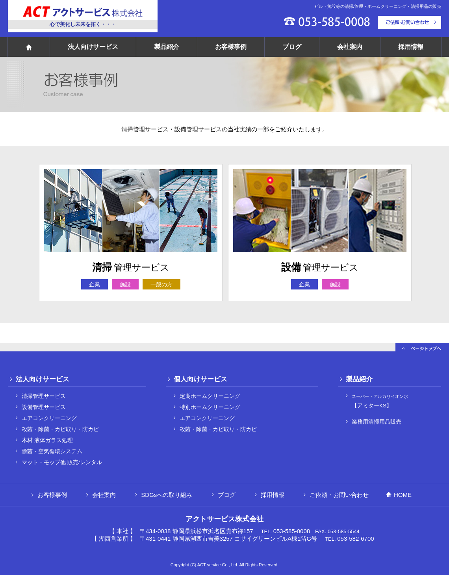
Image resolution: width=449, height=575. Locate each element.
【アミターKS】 (380, 401)
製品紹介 (166, 46)
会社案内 (349, 46)
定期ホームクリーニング (210, 396)
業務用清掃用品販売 (376, 422)
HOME (403, 494)
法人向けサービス (93, 46)
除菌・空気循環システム (52, 451)
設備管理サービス (44, 407)
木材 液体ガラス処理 (47, 440)
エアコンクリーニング (49, 418)
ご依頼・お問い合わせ (339, 494)
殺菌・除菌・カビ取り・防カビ (60, 429)
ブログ (291, 46)
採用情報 (410, 46)
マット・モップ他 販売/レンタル (62, 462)
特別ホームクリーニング (210, 407)
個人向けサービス (200, 379)
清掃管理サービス (44, 396)
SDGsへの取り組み (166, 494)
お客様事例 (231, 46)
